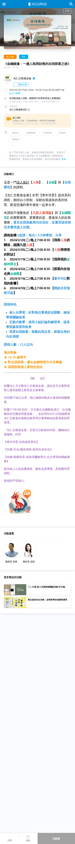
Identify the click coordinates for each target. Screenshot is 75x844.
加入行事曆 (14, 93)
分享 (67, 10)
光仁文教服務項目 (19, 109)
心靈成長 (62, 132)
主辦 (9, 838)
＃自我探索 (47, 132)
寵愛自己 (16, 132)
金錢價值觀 (31, 132)
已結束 (56, 838)
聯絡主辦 (21, 84)
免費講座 (16, 139)
